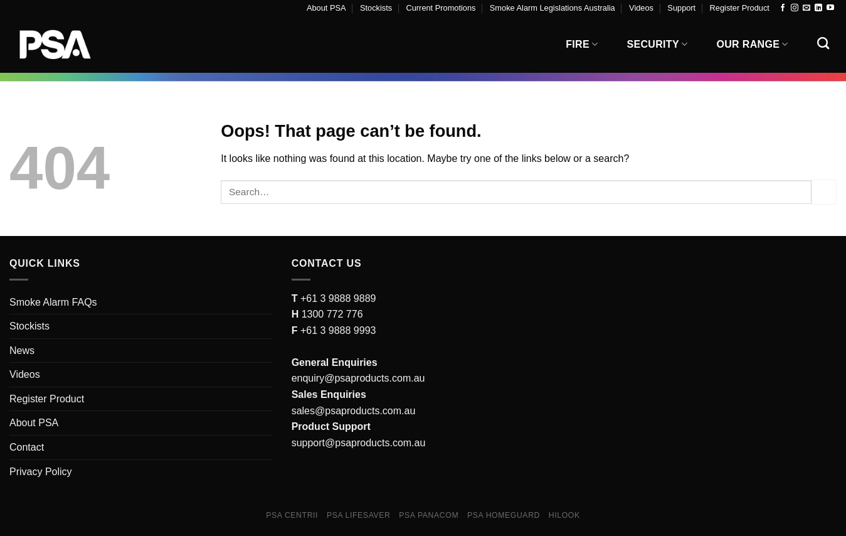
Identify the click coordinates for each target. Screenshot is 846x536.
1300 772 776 (330, 314)
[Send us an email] (806, 8)
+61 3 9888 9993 (338, 330)
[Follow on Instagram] (794, 8)
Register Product (739, 8)
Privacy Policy (40, 471)
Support (681, 8)
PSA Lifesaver (359, 515)
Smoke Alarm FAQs (53, 302)
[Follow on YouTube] (830, 8)
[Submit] (824, 192)
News (21, 350)
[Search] (823, 43)
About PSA (326, 8)
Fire (582, 44)
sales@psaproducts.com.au (354, 410)
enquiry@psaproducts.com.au (358, 378)
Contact (26, 447)
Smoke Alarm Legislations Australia (552, 8)
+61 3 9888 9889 (336, 298)
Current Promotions (441, 8)
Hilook (564, 515)
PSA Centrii (292, 515)
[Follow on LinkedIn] (818, 8)
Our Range (752, 44)
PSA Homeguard (503, 515)
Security (657, 44)
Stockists (376, 8)
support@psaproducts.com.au (359, 442)
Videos (641, 8)
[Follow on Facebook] (782, 8)
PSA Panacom (428, 515)
